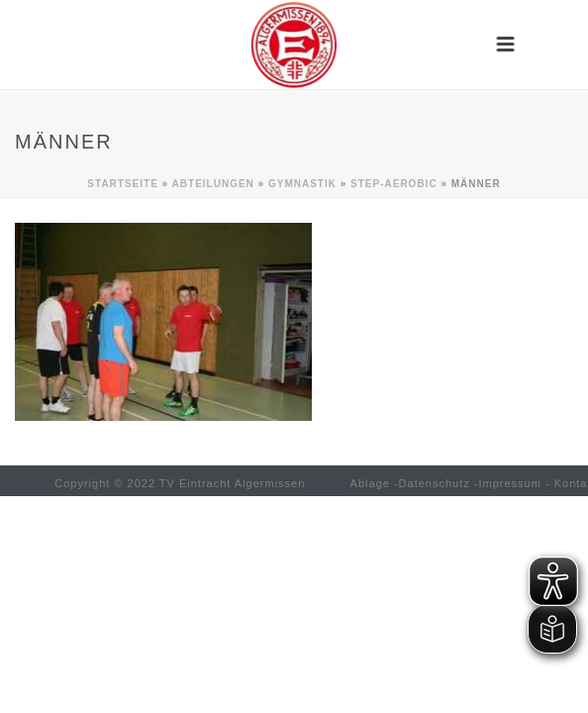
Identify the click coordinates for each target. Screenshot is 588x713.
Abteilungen (213, 183)
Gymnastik (302, 183)
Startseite (122, 183)
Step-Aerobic (394, 183)
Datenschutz (434, 483)
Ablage (370, 483)
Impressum (510, 483)
